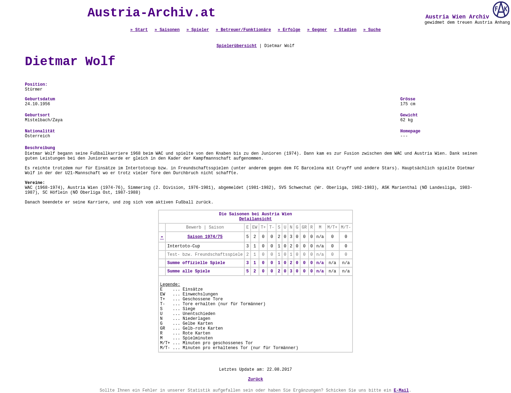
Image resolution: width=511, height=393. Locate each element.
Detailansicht (255, 219)
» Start (139, 30)
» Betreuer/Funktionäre (243, 30)
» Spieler (197, 30)
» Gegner (317, 30)
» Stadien (345, 30)
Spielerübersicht (236, 46)
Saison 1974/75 (205, 236)
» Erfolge (289, 30)
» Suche (371, 30)
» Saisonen (167, 30)
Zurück (255, 379)
